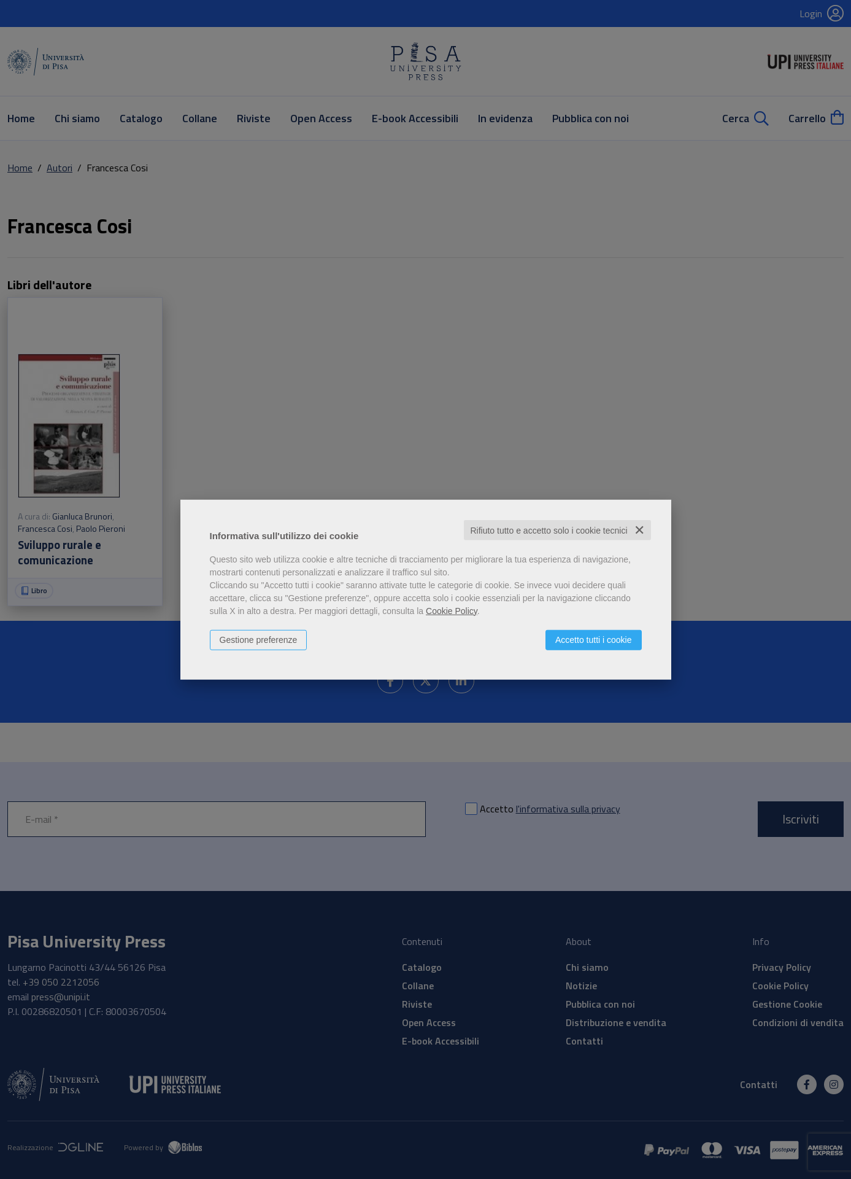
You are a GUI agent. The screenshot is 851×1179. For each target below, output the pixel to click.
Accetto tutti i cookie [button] (593, 639)
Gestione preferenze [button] (259, 639)
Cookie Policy (451, 610)
